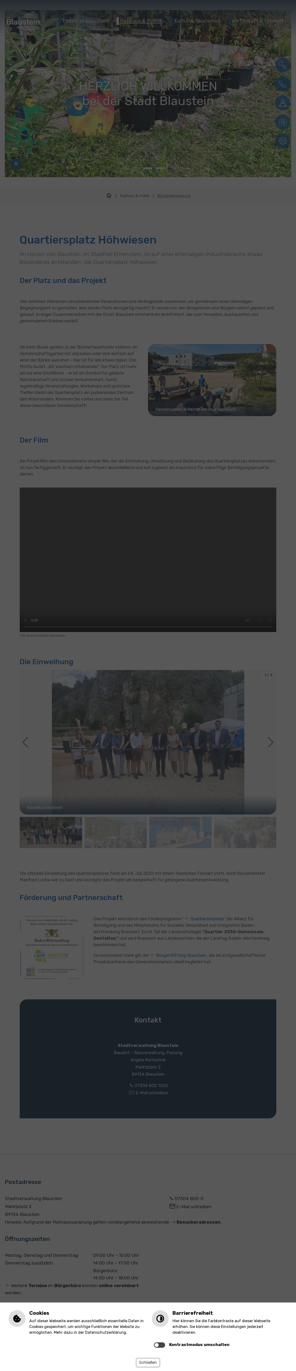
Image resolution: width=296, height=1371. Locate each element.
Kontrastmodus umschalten (199, 1344)
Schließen (148, 1362)
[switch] (159, 1345)
